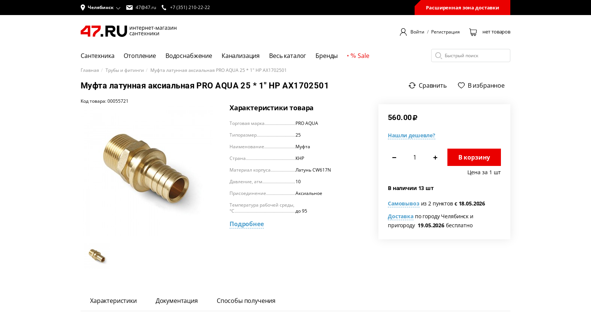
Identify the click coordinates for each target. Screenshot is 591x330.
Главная (90, 70)
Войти (417, 32)
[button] (101, 7)
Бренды (326, 56)
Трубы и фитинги (125, 70)
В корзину (474, 157)
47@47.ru (141, 8)
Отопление (140, 56)
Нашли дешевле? (411, 135)
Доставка (400, 216)
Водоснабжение (188, 56)
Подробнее (247, 224)
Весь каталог (287, 56)
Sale (360, 56)
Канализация (241, 56)
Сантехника (97, 56)
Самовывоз (404, 203)
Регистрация (445, 32)
